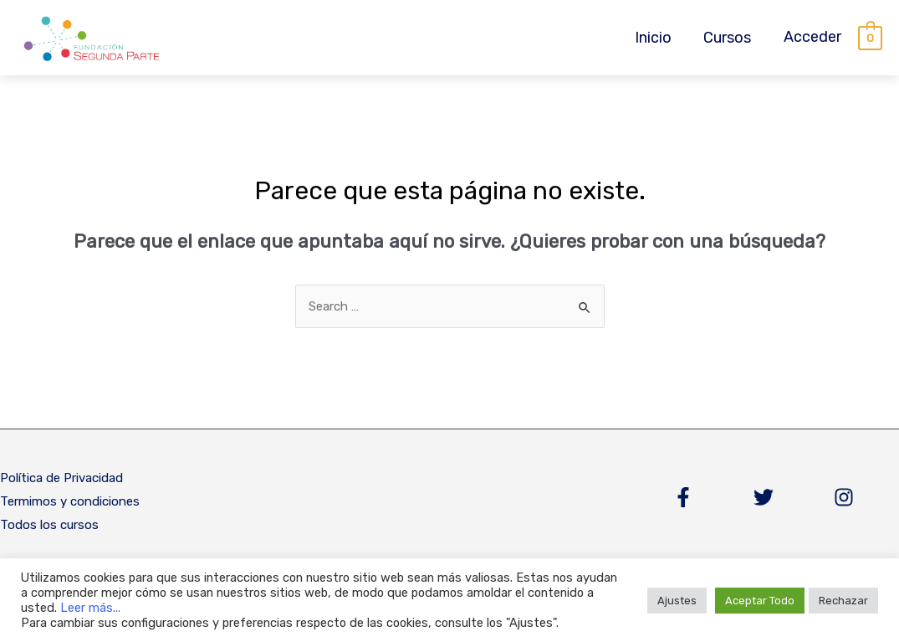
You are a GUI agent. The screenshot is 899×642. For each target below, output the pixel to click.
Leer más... (90, 607)
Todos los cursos (49, 524)
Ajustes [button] (677, 600)
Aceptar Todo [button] (759, 600)
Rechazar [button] (843, 600)
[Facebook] (683, 497)
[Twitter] (763, 497)
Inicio (655, 37)
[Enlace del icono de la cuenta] (812, 37)
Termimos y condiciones (70, 501)
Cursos (728, 37)
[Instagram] (844, 497)
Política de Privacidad (61, 477)
